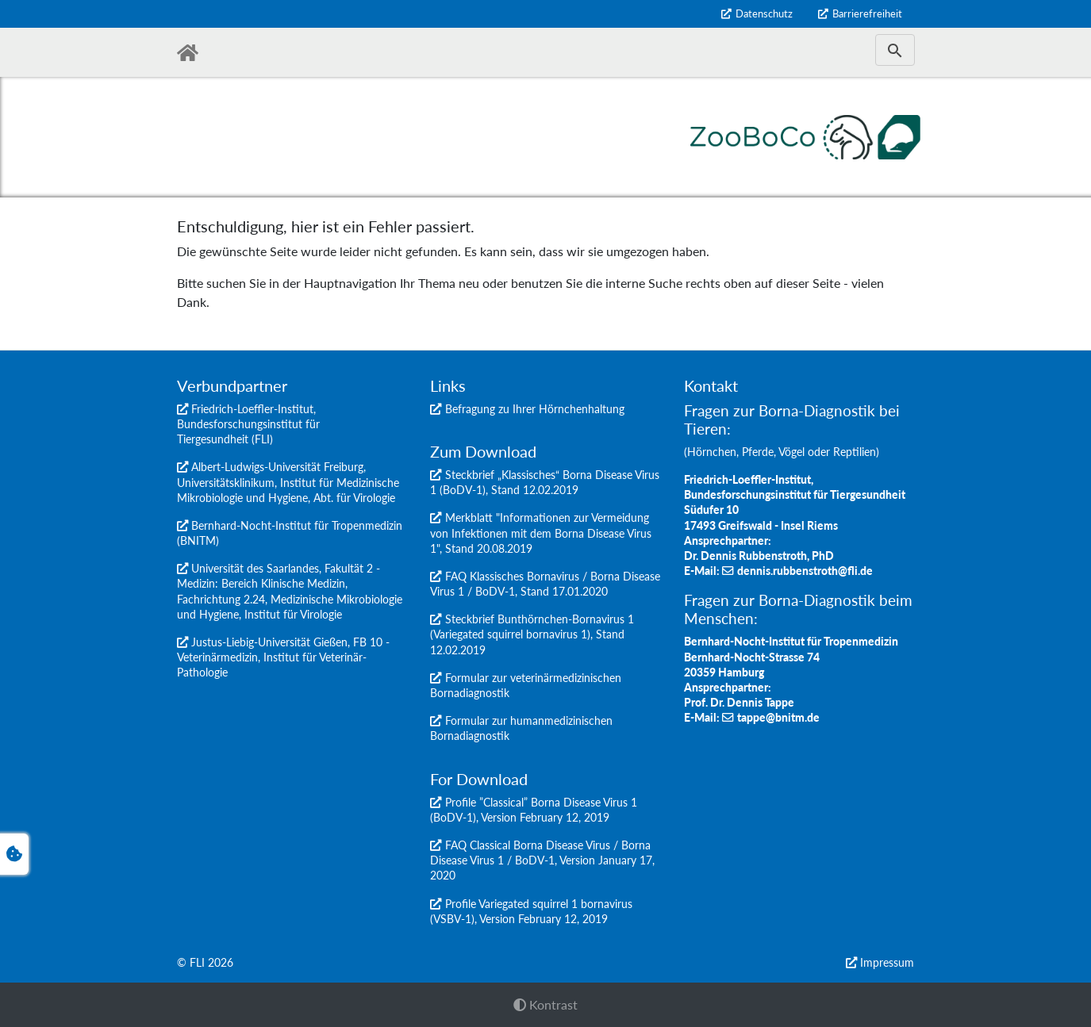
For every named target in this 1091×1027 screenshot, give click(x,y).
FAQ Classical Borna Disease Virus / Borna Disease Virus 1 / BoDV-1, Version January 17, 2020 (542, 860)
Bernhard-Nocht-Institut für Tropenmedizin (296, 525)
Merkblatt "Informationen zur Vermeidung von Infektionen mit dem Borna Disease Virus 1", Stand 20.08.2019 (540, 532)
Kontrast (545, 1004)
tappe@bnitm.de (778, 717)
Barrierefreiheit (867, 13)
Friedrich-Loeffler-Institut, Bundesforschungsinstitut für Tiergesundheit (248, 424)
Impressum (887, 962)
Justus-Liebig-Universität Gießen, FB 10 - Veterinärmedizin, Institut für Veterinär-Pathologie (283, 657)
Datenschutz (764, 13)
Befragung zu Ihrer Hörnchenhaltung (534, 409)
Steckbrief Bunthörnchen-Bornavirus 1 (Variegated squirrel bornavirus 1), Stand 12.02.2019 (532, 634)
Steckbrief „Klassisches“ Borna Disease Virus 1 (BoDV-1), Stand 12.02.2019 (544, 482)
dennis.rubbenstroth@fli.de (805, 570)
